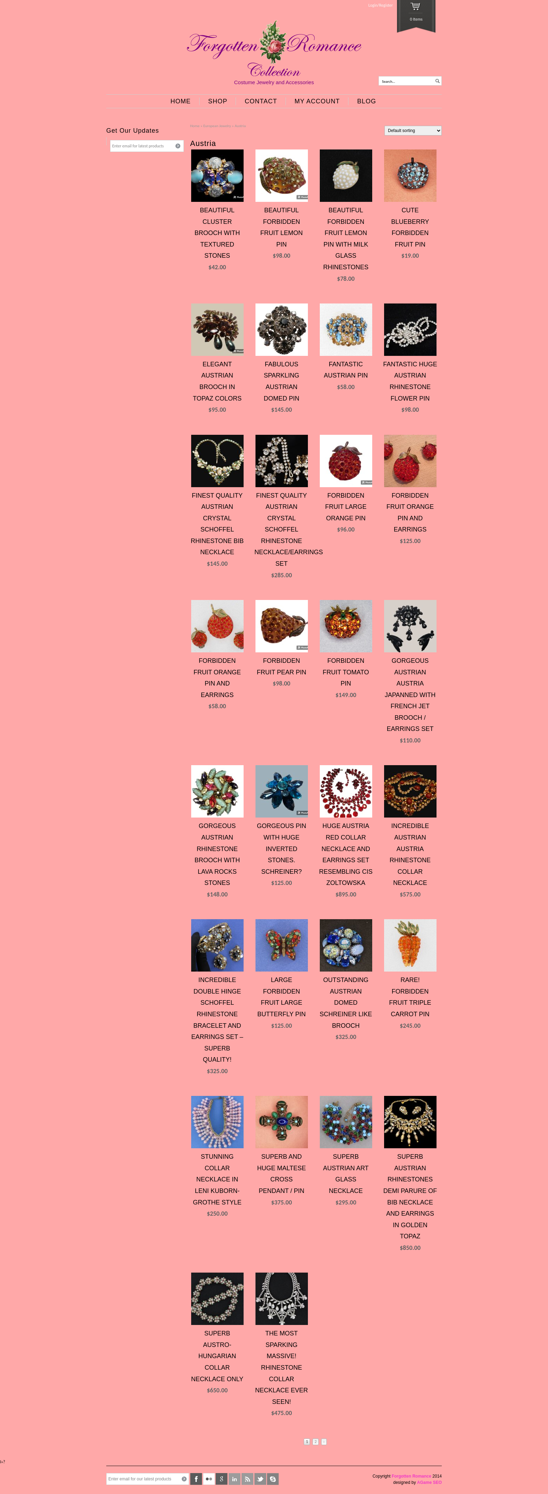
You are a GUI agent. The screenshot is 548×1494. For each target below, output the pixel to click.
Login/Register (380, 5)
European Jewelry (217, 125)
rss (247, 1479)
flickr (209, 1479)
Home (195, 125)
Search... (388, 81)
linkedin (234, 1479)
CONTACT (261, 101)
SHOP (218, 101)
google (222, 1479)
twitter (260, 1479)
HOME (181, 101)
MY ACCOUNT (317, 101)
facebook (196, 1479)
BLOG (366, 101)
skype (273, 1479)
